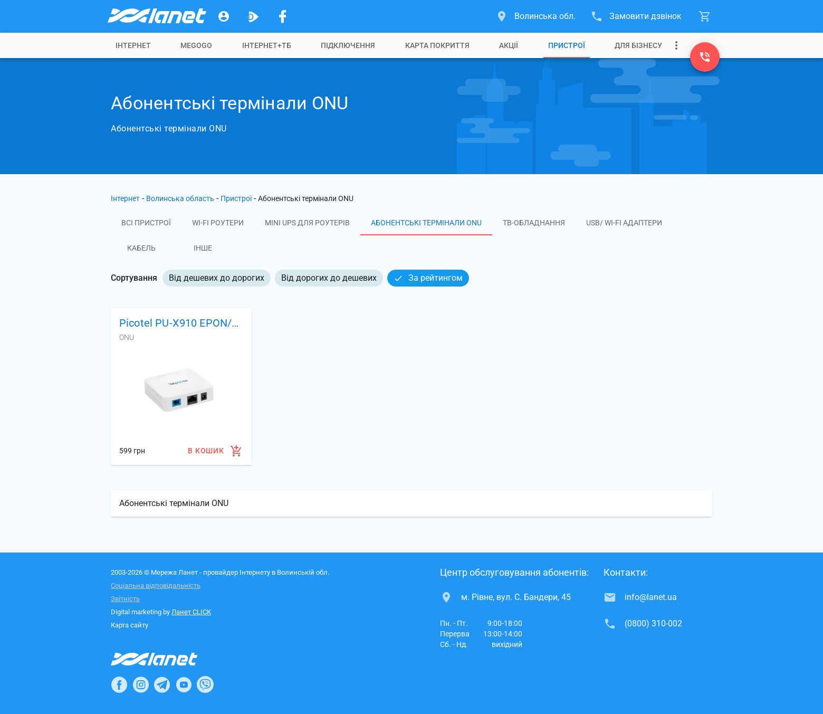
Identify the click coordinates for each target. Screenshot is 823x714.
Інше (203, 248)
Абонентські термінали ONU (426, 222)
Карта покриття (437, 45)
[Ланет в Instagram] (140, 684)
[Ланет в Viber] (205, 684)
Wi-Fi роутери (218, 222)
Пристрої (566, 45)
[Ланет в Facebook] (119, 684)
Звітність (125, 599)
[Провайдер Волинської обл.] (156, 16)
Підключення (348, 45)
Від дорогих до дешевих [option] (329, 278)
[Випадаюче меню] (676, 45)
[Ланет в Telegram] (162, 684)
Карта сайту (129, 625)
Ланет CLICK (191, 612)
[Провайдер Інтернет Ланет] (166, 659)
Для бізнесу (638, 45)
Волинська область (180, 198)
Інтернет (133, 45)
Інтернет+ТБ (266, 45)
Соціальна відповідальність (155, 585)
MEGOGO (196, 45)
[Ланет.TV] (253, 16)
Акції (508, 45)
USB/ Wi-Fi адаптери (624, 222)
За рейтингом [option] (428, 278)
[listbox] (315, 278)
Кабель (141, 248)
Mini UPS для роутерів (307, 222)
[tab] (133, 45)
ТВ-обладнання (534, 222)
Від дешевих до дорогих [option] (216, 278)
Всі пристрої (146, 222)
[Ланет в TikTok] (226, 684)
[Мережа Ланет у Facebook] (283, 16)
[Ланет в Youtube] (183, 684)
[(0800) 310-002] (705, 57)
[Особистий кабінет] (223, 16)
